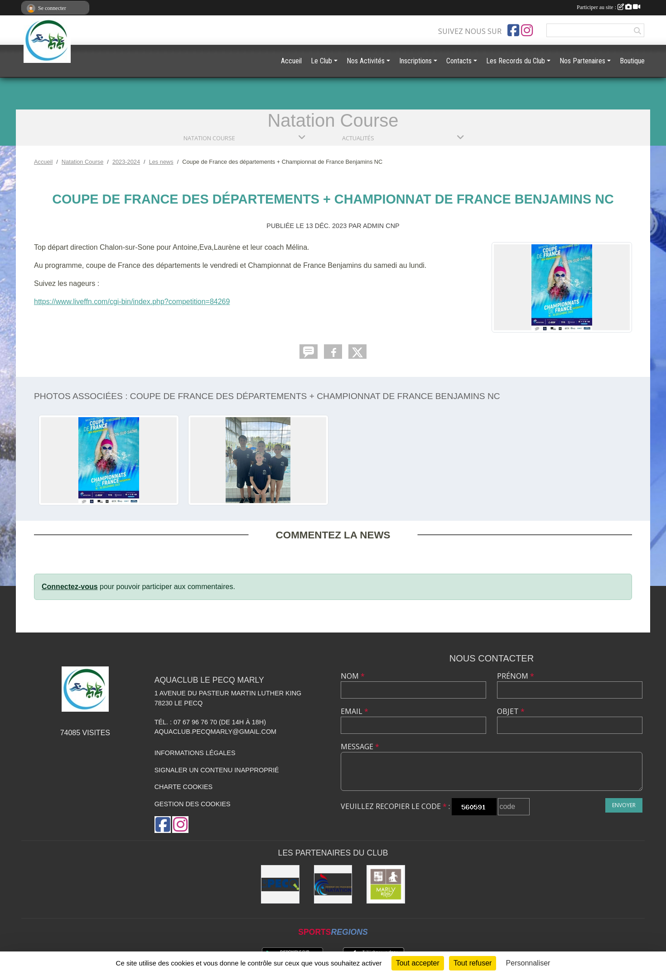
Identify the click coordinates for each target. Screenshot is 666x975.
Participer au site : (608, 7)
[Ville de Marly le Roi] (386, 884)
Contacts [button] (459, 61)
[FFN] (333, 884)
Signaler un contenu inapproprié (216, 770)
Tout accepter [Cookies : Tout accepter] (417, 963)
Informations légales (195, 752)
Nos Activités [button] (366, 61)
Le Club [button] (321, 61)
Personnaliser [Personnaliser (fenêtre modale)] (528, 963)
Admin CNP (381, 225)
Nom (353, 676)
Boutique (632, 61)
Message (360, 746)
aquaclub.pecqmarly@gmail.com (215, 731)
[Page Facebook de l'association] (513, 30)
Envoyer (624, 805)
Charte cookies (183, 786)
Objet (511, 711)
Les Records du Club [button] (515, 61)
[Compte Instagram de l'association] (527, 30)
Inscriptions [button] (415, 61)
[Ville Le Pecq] (280, 884)
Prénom (515, 676)
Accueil (291, 61)
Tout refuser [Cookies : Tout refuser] (473, 963)
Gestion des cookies (192, 804)
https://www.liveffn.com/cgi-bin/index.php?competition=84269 (132, 301)
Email (354, 711)
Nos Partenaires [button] (582, 61)
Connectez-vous (70, 586)
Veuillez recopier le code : (395, 806)
